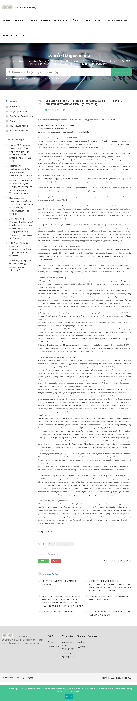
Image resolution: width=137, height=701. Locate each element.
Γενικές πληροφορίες (103, 61)
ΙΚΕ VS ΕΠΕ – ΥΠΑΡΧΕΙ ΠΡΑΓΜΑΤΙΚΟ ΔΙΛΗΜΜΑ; (59, 583)
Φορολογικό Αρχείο (119, 20)
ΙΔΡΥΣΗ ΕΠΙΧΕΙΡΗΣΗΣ (82, 61)
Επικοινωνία (53, 646)
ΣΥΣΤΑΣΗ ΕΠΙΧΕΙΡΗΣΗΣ (60, 61)
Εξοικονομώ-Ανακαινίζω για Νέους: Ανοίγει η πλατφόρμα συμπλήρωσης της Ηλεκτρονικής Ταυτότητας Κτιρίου (21, 186)
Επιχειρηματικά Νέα (39, 20)
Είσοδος (81, 642)
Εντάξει (69, 696)
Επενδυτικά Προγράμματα (68, 20)
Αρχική (6, 20)
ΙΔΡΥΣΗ (51, 544)
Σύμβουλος (20, 61)
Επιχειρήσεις (53, 79)
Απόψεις (19, 20)
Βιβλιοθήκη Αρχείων (14, 35)
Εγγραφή (81, 646)
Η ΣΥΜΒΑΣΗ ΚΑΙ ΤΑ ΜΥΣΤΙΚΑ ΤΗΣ (58, 611)
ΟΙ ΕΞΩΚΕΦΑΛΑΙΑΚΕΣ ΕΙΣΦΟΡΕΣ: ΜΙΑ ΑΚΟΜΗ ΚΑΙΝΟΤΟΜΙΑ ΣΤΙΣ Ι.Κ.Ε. (110, 613)
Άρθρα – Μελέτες (95, 20)
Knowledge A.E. (124, 678)
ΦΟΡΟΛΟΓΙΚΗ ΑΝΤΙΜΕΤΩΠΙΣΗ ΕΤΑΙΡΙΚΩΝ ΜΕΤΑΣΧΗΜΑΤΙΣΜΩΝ (108, 598)
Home (9, 61)
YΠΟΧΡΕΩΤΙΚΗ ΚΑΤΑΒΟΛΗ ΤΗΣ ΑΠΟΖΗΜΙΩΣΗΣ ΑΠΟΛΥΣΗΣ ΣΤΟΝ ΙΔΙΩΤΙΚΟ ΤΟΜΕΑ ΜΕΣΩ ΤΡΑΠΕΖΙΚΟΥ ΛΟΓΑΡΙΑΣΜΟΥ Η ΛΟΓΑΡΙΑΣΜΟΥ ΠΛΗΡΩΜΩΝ (110, 586)
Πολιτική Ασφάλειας (10, 678)
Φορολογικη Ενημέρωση (36, 79)
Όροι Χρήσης (27, 678)
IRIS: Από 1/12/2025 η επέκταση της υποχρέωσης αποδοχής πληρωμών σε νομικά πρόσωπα (20, 249)
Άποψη (13, 121)
